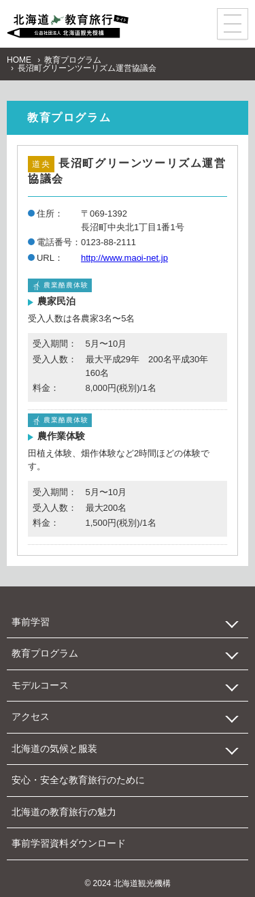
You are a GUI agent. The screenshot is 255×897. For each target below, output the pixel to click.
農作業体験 (61, 435)
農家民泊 (56, 301)
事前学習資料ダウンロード (69, 843)
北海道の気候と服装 (54, 748)
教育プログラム (72, 60)
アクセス (31, 716)
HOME (19, 60)
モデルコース (40, 685)
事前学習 (31, 621)
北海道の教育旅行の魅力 (64, 811)
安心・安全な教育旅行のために (78, 779)
